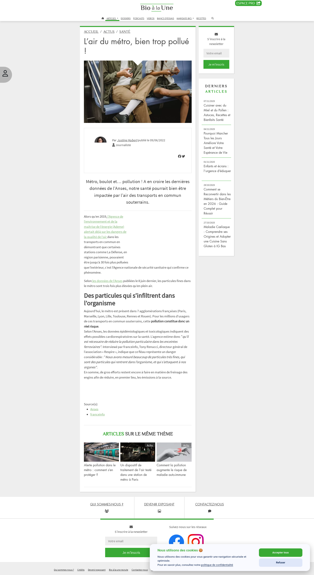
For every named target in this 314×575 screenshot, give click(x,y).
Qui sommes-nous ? (64, 569)
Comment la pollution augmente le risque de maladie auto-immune (172, 470)
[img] (179, 156)
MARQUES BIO (184, 18)
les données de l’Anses (107, 281)
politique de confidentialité (217, 564)
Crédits (81, 569)
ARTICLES (111, 18)
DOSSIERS (126, 18)
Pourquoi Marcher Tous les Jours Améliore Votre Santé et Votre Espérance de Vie (216, 143)
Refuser (280, 562)
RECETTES (201, 18)
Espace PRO (248, 3)
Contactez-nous (140, 569)
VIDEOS (150, 18)
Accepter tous (280, 552)
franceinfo (97, 414)
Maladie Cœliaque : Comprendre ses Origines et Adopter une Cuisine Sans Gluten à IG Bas (217, 236)
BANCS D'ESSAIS (165, 18)
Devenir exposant (97, 569)
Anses (94, 409)
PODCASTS (138, 18)
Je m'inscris (216, 64)
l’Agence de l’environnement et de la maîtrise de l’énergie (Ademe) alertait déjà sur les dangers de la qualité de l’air (105, 226)
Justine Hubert (127, 140)
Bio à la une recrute (118, 569)
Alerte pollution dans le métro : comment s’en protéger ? (100, 470)
